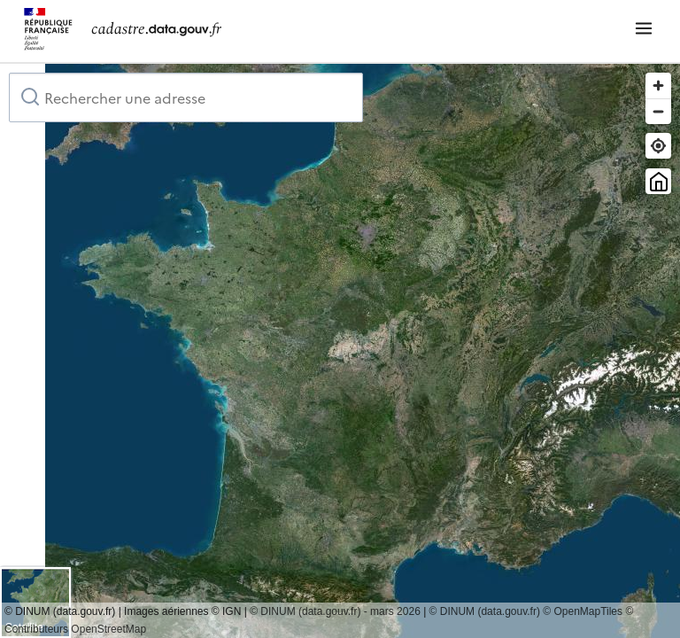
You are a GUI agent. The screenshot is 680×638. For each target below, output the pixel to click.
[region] (340, 351)
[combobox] (186, 97)
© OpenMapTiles (582, 611)
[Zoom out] (658, 111)
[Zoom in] (658, 85)
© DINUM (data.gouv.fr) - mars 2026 (335, 611)
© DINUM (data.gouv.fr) (484, 611)
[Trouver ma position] (658, 146)
